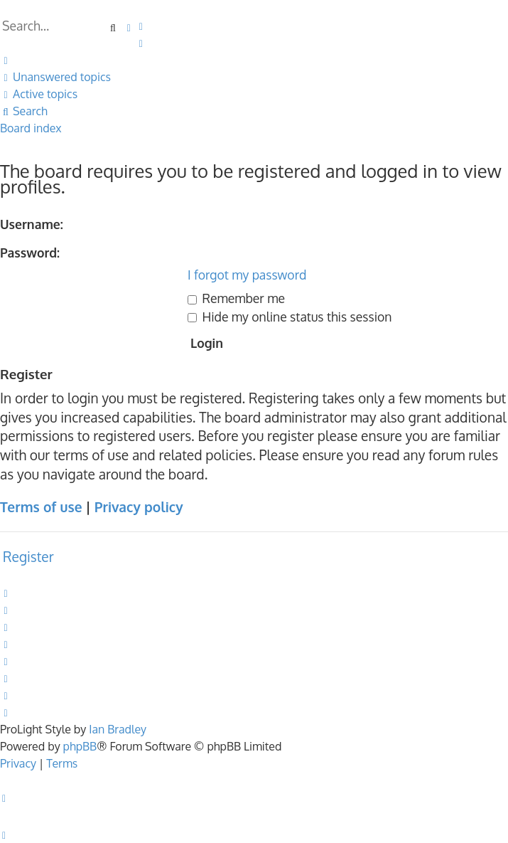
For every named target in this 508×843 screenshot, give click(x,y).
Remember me (236, 298)
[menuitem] (141, 25)
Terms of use (41, 507)
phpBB (80, 746)
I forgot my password (247, 274)
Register (28, 557)
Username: (31, 224)
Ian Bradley (117, 729)
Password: (30, 252)
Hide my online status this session (290, 316)
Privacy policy (138, 507)
